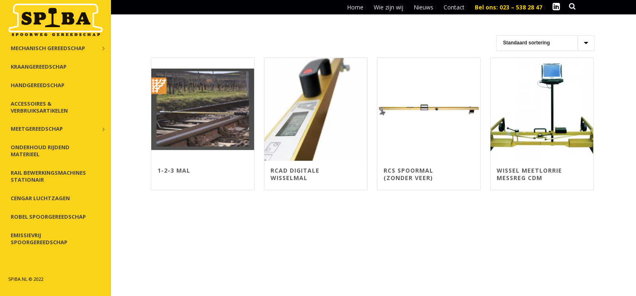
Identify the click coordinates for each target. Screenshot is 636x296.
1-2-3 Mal (173, 170)
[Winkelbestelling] (545, 43)
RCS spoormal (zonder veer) (408, 174)
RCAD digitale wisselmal (295, 174)
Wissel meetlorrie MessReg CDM (529, 174)
